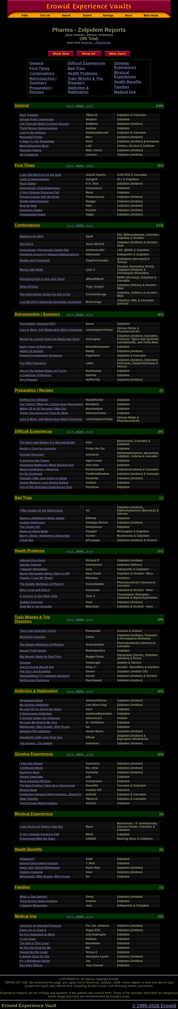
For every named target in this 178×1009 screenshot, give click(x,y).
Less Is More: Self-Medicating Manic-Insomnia (51, 329)
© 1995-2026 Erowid (154, 1005)
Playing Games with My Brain (40, 197)
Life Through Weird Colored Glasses (44, 123)
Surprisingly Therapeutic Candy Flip (44, 250)
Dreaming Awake (31, 210)
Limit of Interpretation (34, 179)
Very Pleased (28, 379)
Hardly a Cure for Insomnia (38, 448)
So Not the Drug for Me (35, 947)
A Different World (31, 768)
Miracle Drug (28, 790)
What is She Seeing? (34, 896)
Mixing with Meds (31, 269)
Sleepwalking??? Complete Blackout (45, 676)
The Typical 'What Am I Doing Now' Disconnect (51, 404)
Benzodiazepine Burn (34, 146)
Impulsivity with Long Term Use (41, 737)
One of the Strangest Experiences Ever (46, 487)
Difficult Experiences (86, 63)
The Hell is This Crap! (34, 943)
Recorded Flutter (31, 137)
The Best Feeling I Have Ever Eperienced (47, 785)
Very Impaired (29, 154)
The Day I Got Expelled (35, 671)
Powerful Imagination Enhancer (41, 355)
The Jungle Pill (30, 527)
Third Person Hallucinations (39, 128)
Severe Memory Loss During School (44, 482)
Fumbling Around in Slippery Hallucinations (49, 254)
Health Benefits (128, 82)
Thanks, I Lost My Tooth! (36, 578)
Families (121, 87)
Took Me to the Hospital (36, 606)
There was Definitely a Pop (38, 631)
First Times (39, 68)
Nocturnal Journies (33, 637)
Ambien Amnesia (31, 602)
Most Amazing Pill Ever (35, 781)
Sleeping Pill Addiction (35, 731)
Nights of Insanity (32, 351)
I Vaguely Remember (34, 569)
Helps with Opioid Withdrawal (40, 867)
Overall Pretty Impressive (37, 119)
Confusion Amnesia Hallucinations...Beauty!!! (51, 794)
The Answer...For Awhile (36, 743)
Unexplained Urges (32, 214)
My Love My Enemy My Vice (38, 722)
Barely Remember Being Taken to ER (45, 573)
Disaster (25, 662)
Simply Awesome (31, 776)
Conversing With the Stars (37, 838)
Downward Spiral (31, 700)
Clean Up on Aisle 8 (33, 930)
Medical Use (125, 92)
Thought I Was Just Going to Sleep (43, 478)
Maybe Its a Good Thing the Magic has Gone (50, 339)
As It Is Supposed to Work (37, 934)
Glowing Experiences (125, 65)
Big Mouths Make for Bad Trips (41, 656)
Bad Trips (76, 68)
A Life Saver (28, 939)
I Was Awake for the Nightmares (41, 510)
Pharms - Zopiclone (95, 42)
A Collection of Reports (35, 375)
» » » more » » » (80, 105)
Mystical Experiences (125, 75)
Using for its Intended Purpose (40, 925)
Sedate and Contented (35, 260)
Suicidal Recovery (32, 454)
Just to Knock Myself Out (37, 667)
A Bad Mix (26, 540)
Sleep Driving (29, 286)
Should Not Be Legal (34, 952)
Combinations (42, 73)
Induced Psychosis (32, 560)
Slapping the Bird (31, 236)
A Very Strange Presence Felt (39, 192)
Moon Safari (28, 183)
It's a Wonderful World (35, 961)
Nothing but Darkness (34, 680)
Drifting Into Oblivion (34, 400)
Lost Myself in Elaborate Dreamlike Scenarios (50, 302)
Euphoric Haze (29, 772)
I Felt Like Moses (31, 763)
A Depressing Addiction (36, 713)
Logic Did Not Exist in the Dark (40, 175)
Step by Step (28, 205)
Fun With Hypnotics (33, 363)
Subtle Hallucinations (34, 201)
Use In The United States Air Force (43, 371)
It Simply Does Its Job (34, 956)
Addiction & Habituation (78, 90)
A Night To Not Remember (37, 141)
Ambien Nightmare (32, 522)
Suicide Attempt (30, 564)
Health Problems (83, 73)
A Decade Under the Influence (40, 718)
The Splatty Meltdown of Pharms (42, 584)
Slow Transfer (29, 115)
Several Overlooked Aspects (39, 863)
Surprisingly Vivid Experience (40, 188)
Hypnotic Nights (30, 150)
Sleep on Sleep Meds (34, 531)
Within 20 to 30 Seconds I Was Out (43, 408)
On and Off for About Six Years (40, 709)
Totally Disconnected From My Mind (44, 413)
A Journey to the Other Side (38, 596)
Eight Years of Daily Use (36, 346)
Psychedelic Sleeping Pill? (38, 323)
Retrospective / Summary (43, 81)
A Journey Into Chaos (34, 460)
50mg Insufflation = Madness (39, 469)
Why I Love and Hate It (35, 590)
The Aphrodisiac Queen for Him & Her (45, 294)
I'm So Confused (31, 474)
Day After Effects (31, 965)
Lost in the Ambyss (33, 132)
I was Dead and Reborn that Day (41, 826)
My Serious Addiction (34, 705)
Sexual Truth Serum (33, 650)
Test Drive (26, 244)
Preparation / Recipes (41, 90)
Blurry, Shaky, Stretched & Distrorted (45, 535)
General (36, 63)
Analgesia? (27, 859)
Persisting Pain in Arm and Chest (42, 279)
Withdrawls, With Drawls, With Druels (45, 727)
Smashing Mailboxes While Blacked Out (47, 465)
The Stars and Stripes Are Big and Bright (47, 442)
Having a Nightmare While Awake (42, 518)
